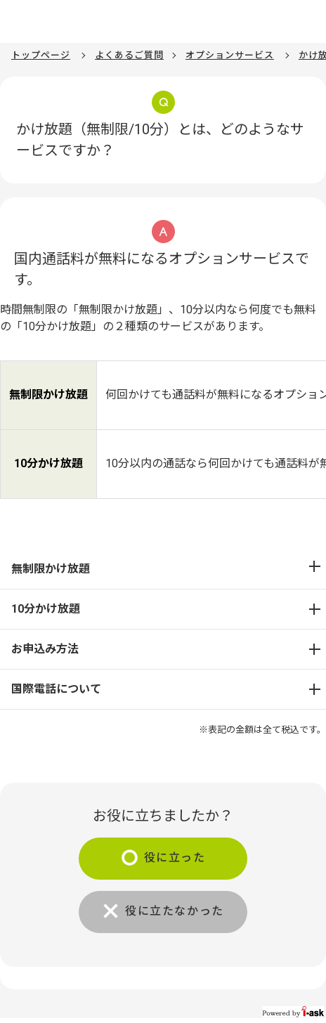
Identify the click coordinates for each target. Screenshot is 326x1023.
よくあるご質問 (129, 55)
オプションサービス (229, 55)
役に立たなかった (174, 911)
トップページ (40, 55)
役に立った (175, 857)
